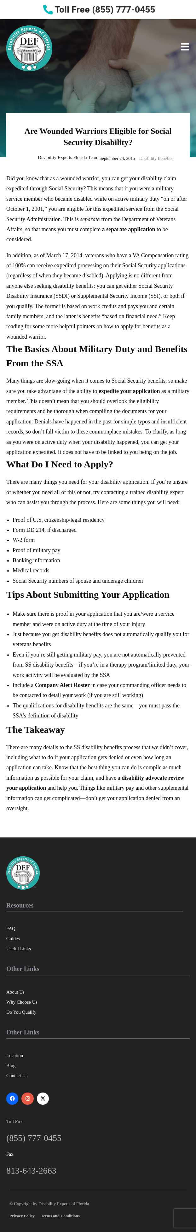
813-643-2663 (31, 1170)
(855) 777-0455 (33, 1138)
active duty (74, 624)
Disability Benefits (155, 158)
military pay (46, 550)
